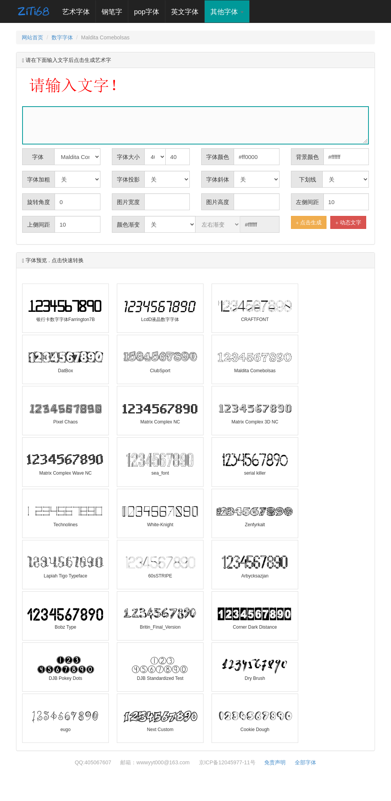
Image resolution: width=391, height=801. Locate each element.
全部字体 (305, 762)
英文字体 (185, 12)
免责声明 (275, 762)
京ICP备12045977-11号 (227, 762)
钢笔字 (112, 12)
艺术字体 (78, 12)
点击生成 (309, 222)
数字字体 (62, 37)
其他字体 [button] (227, 12)
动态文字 (348, 222)
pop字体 (146, 12)
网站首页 (32, 37)
